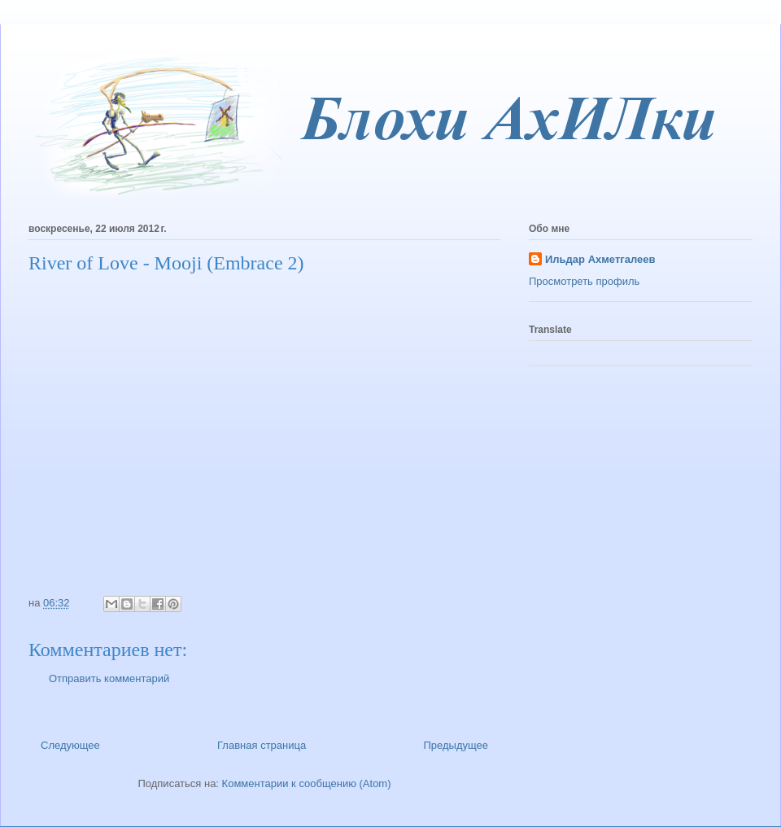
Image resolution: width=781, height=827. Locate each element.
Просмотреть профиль (584, 281)
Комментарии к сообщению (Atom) (306, 783)
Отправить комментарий (109, 678)
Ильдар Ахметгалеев (600, 259)
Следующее (70, 745)
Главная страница (261, 745)
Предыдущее (455, 745)
